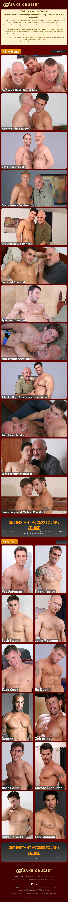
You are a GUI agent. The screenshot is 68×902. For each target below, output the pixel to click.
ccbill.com (34, 890)
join (33, 42)
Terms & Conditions (50, 893)
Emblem (45, 39)
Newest (58, 51)
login (18, 42)
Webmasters (15, 893)
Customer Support (26, 893)
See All (61, 542)
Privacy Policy (38, 893)
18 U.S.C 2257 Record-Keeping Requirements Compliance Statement (34, 879)
